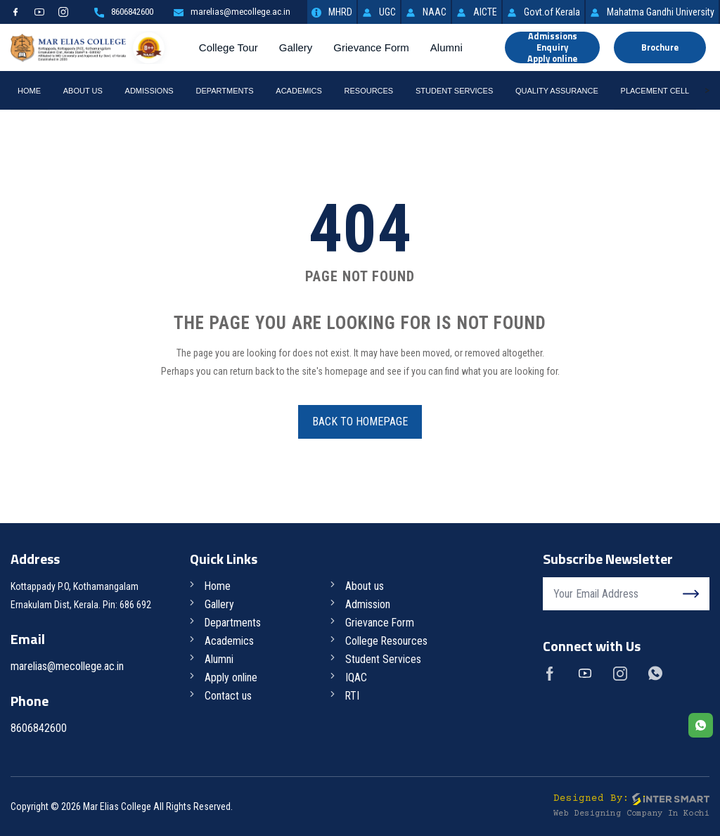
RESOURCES (369, 90)
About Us (83, 90)
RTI (353, 695)
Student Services (454, 90)
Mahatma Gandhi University (652, 12)
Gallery (297, 47)
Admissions (149, 90)
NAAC (426, 12)
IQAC (357, 677)
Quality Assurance (556, 90)
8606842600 (113, 12)
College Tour (229, 47)
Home (29, 90)
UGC (379, 12)
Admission (368, 604)
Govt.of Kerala (543, 12)
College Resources (387, 641)
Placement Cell (655, 90)
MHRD (331, 12)
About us (365, 586)
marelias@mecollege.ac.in (228, 12)
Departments (224, 90)
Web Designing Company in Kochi (631, 813)
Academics (298, 90)
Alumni (448, 47)
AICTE (476, 12)
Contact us (228, 695)
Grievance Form (373, 47)
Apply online (231, 677)
